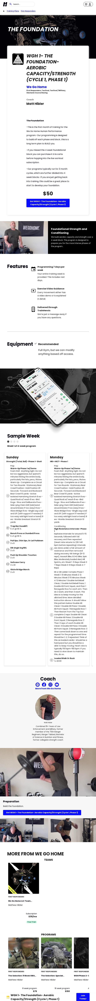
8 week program (29, 988)
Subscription (31, 913)
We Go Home (36, 87)
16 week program (62, 988)
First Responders (28, 11)
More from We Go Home (48, 688)
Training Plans (13, 11)
